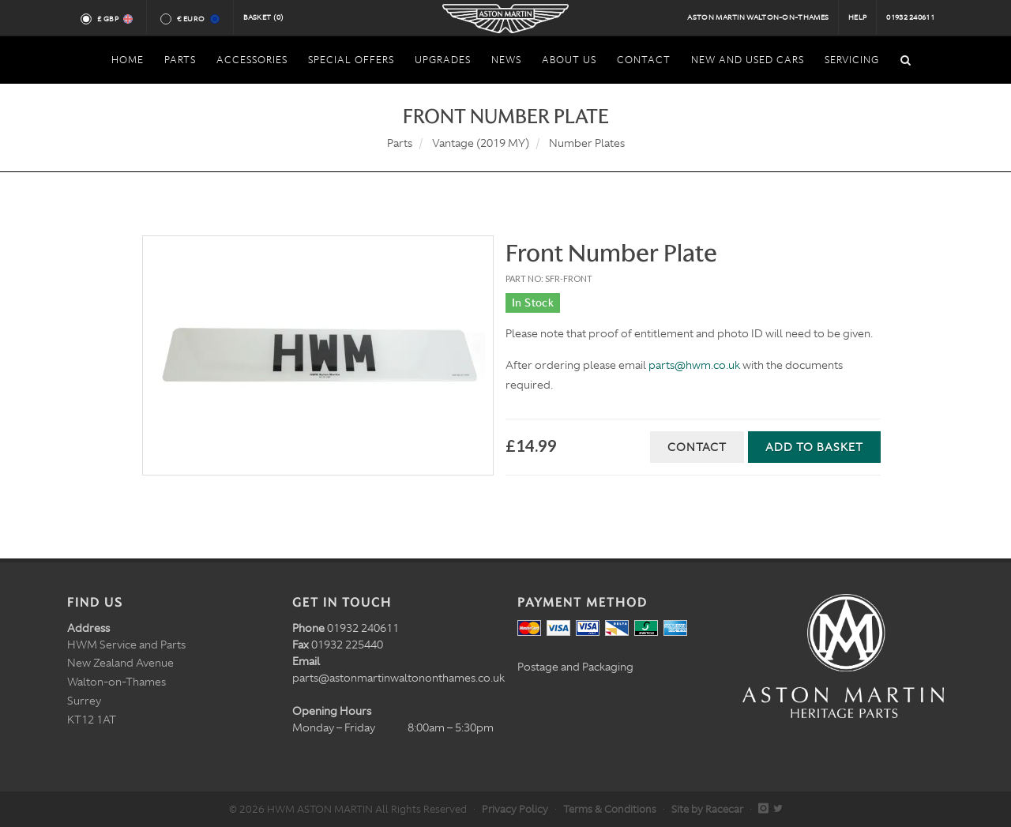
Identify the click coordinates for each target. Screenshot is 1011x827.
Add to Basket (814, 447)
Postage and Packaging (575, 667)
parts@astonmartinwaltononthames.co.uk (398, 678)
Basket (263, 17)
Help (857, 17)
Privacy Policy (515, 809)
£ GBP (114, 19)
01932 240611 (910, 17)
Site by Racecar (707, 809)
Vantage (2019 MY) (480, 143)
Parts (399, 143)
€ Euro (197, 19)
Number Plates (587, 143)
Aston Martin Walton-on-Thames (758, 17)
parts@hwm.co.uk (694, 365)
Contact (697, 447)
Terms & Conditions (609, 809)
